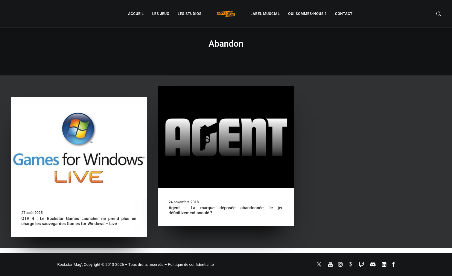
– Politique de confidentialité (189, 264)
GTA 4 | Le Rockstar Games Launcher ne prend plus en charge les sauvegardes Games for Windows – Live (79, 221)
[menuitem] (136, 14)
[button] (439, 14)
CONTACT (343, 14)
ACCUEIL (136, 14)
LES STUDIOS (190, 14)
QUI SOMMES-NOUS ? (307, 14)
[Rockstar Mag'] (226, 14)
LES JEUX (160, 14)
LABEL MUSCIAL (265, 14)
